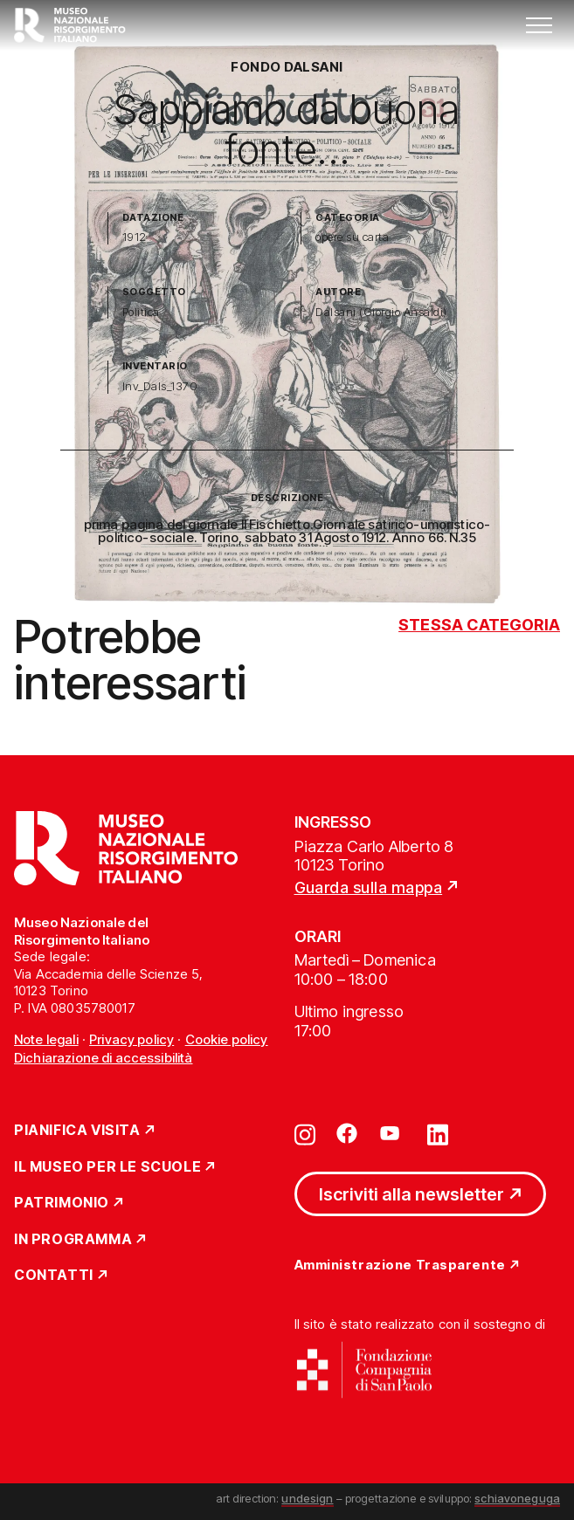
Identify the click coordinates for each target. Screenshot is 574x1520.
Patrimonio (61, 1203)
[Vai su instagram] (304, 1133)
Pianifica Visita (77, 1130)
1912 (134, 237)
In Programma (73, 1240)
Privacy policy (131, 1039)
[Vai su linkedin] (437, 1133)
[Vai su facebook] (346, 1133)
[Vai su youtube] (392, 1133)
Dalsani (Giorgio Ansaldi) (380, 312)
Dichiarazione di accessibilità (103, 1057)
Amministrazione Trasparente (400, 1265)
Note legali (46, 1039)
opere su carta (352, 237)
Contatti (53, 1275)
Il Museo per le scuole (107, 1167)
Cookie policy (226, 1039)
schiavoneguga (517, 1498)
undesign (307, 1498)
